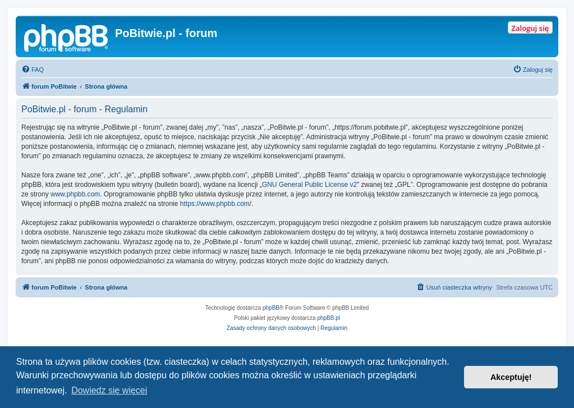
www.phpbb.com (75, 194)
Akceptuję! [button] (511, 377)
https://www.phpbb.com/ (215, 204)
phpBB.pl (328, 318)
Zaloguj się (530, 28)
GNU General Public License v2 (309, 185)
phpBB (271, 308)
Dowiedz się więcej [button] (109, 390)
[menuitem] (32, 69)
